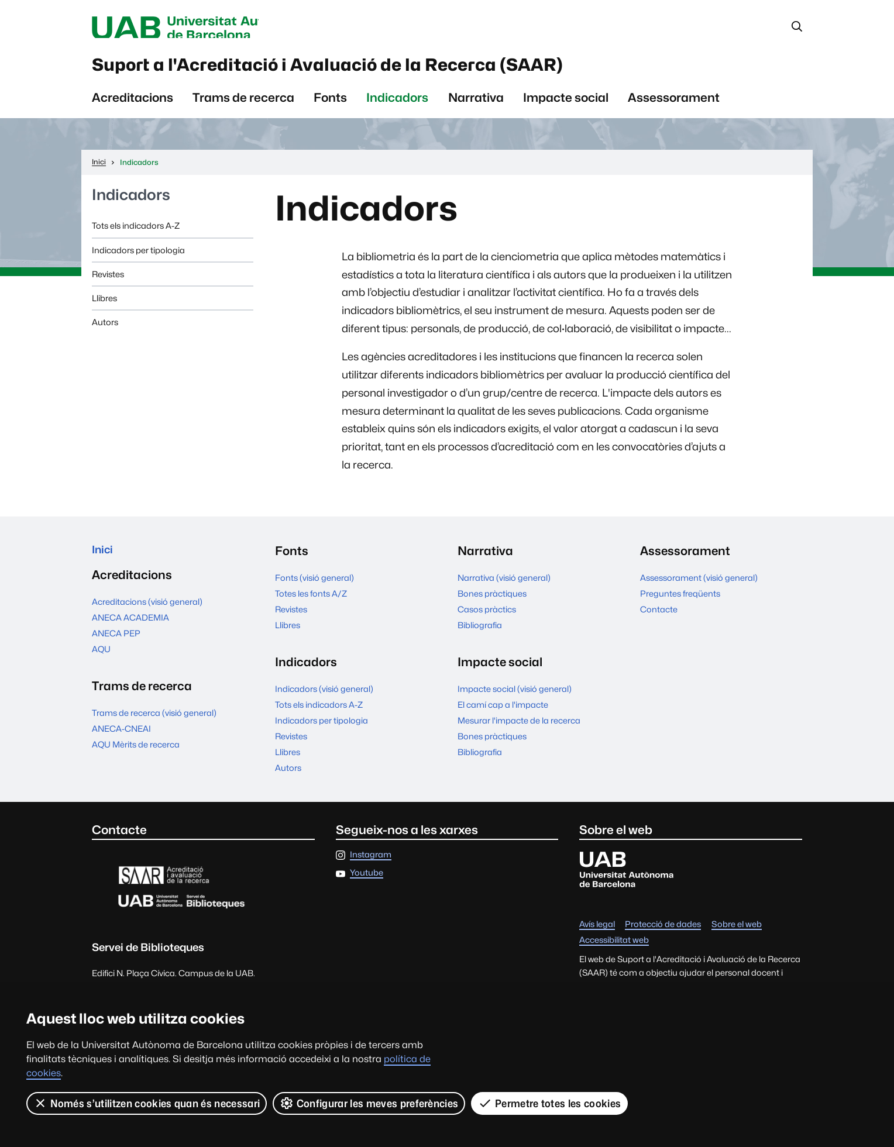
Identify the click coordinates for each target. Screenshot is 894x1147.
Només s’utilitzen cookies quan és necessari (146, 1103)
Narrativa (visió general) (504, 586)
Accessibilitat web (614, 948)
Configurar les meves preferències (369, 1103)
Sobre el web (736, 932)
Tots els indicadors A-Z (136, 234)
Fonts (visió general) (314, 586)
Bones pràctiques (492, 602)
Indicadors (397, 105)
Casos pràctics (487, 617)
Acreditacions (132, 105)
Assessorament (674, 105)
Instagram (370, 863)
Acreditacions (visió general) (147, 613)
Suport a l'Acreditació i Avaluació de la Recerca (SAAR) (390, 69)
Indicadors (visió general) (324, 697)
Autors (105, 330)
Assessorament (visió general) (699, 586)
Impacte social (565, 105)
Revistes (108, 282)
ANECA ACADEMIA (130, 628)
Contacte (659, 617)
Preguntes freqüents (680, 602)
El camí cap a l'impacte (503, 713)
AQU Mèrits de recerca (136, 755)
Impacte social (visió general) (515, 697)
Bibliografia (480, 633)
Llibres (104, 306)
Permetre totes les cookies (550, 1103)
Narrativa (476, 105)
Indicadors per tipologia (138, 258)
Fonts (330, 105)
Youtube (366, 881)
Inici (104, 559)
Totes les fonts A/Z (311, 602)
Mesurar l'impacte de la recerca (519, 728)
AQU (101, 660)
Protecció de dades (663, 932)
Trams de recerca (243, 105)
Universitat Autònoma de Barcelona (202, 28)
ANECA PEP (116, 644)
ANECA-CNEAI (121, 740)
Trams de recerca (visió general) (154, 724)
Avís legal (597, 932)
